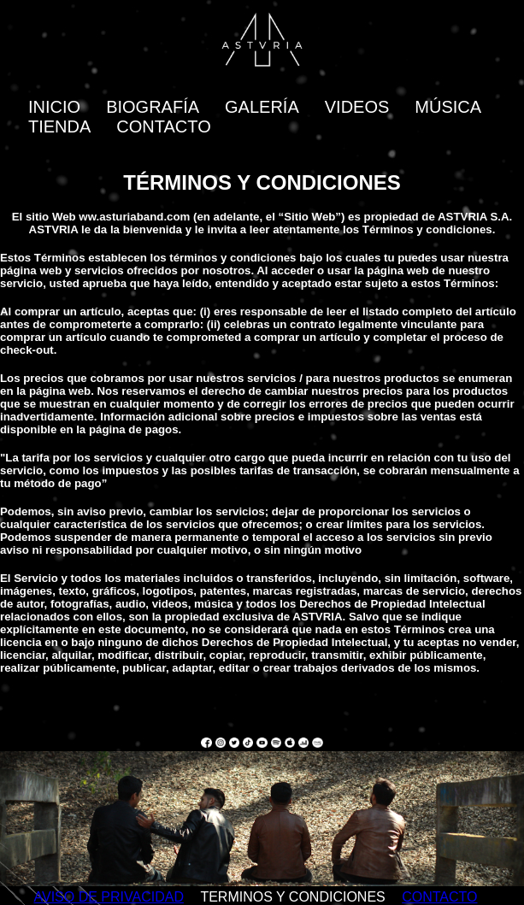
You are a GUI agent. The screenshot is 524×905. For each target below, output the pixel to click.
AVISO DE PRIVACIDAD (109, 897)
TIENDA (59, 126)
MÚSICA (448, 106)
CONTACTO (163, 126)
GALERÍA (262, 106)
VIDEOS (357, 106)
